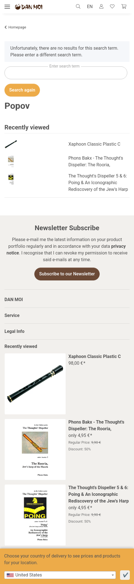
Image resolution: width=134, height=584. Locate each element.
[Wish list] (112, 6)
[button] (79, 6)
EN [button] (90, 6)
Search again (22, 90)
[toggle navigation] (7, 6)
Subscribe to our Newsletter (67, 274)
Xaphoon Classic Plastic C (94, 144)
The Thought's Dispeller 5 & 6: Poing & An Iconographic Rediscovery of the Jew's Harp (98, 182)
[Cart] (124, 6)
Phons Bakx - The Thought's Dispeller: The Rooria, (95, 161)
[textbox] (60, 575)
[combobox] (60, 575)
